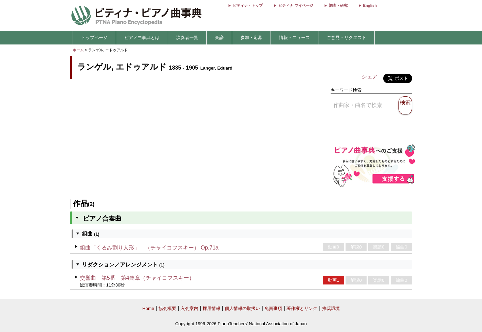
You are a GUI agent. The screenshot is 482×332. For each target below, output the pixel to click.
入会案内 (189, 308)
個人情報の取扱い (242, 308)
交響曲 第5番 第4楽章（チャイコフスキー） (137, 278)
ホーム (78, 50)
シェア (370, 76)
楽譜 (219, 37)
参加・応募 (251, 37)
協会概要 (167, 308)
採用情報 (211, 308)
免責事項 (273, 308)
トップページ (94, 37)
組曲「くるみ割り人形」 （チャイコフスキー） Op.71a (149, 248)
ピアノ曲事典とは (142, 37)
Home (148, 308)
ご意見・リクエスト (346, 37)
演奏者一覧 (187, 37)
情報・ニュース (294, 37)
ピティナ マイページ (295, 5)
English (370, 5)
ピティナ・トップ (248, 5)
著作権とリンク (301, 308)
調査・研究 (338, 5)
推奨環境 (331, 308)
